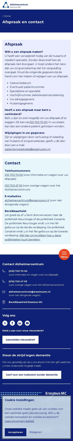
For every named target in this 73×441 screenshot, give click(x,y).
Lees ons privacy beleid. (19, 421)
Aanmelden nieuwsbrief (20, 339)
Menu (64, 254)
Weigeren (35, 432)
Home (7, 16)
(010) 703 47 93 (18, 281)
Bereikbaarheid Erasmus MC (26, 302)
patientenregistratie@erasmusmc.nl (27, 149)
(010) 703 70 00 (18, 271)
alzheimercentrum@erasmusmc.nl (27, 200)
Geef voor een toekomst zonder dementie (32, 374)
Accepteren (15, 432)
